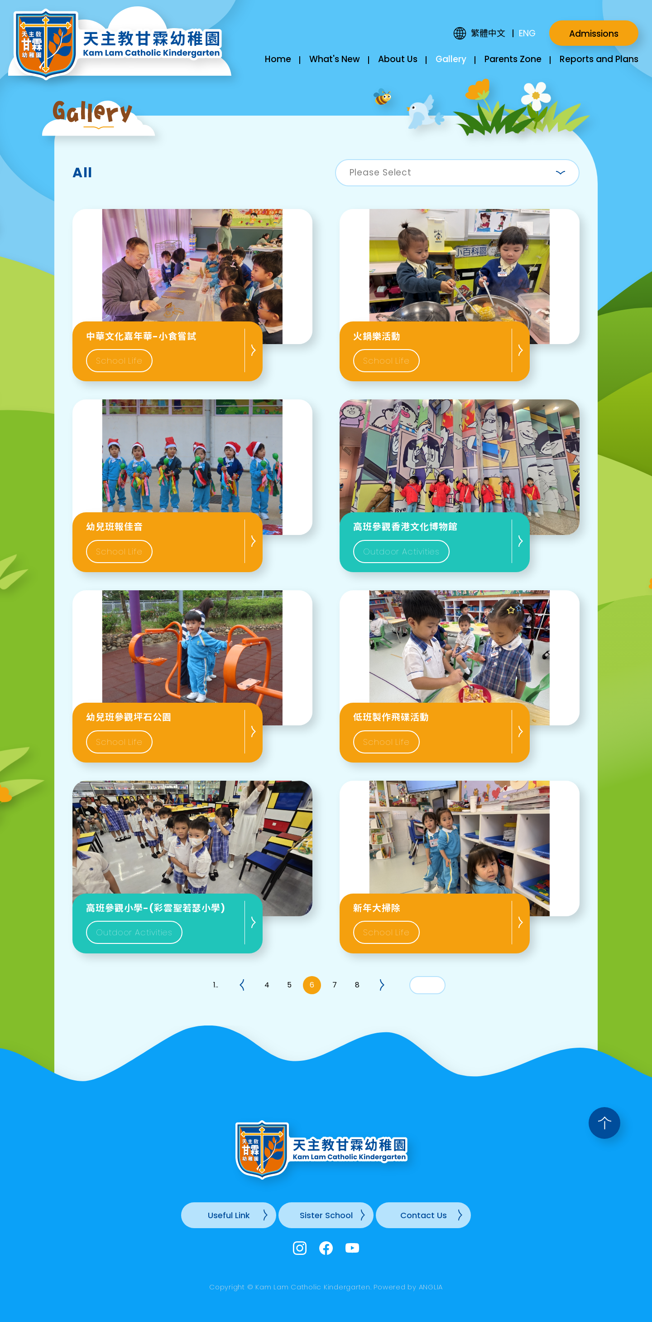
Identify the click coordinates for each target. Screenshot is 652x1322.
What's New (334, 59)
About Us (397, 59)
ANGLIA (431, 1287)
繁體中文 (488, 33)
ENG (527, 33)
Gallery (451, 59)
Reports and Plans (599, 59)
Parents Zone (513, 59)
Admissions (593, 34)
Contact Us (423, 1215)
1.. (215, 985)
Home (278, 59)
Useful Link (229, 1215)
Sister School (326, 1215)
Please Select (381, 172)
